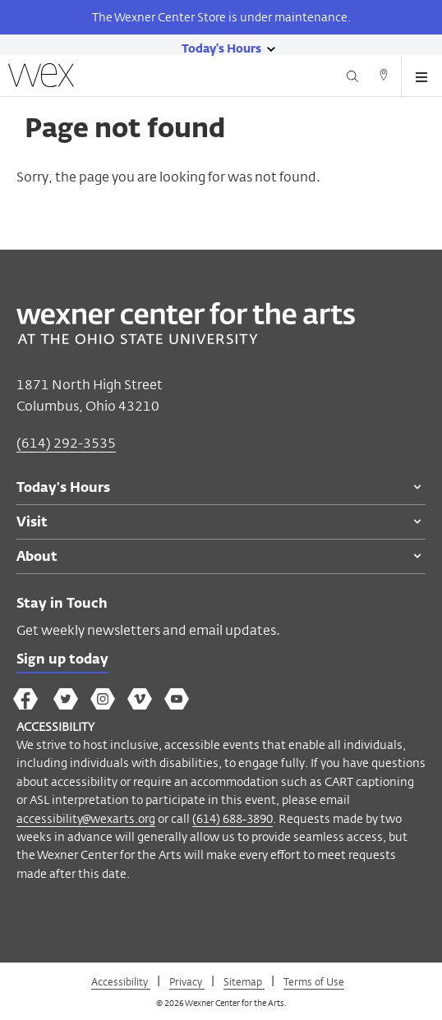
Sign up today (62, 660)
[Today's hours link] (221, 47)
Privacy (187, 981)
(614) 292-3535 (66, 443)
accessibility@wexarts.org (85, 818)
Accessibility (120, 981)
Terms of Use (313, 981)
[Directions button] (384, 77)
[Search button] (352, 77)
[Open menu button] (421, 77)
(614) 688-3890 (232, 818)
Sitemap (244, 981)
